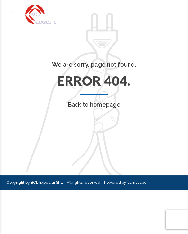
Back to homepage (94, 104)
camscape (137, 182)
